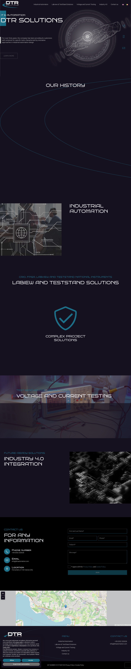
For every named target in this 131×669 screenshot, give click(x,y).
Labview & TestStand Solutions (65, 644)
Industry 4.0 (65, 651)
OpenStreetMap (122, 625)
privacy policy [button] (19, 642)
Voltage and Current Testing (65, 647)
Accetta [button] (30, 660)
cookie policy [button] (6, 647)
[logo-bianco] (10, 4)
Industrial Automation (65, 641)
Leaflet (116, 625)
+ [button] (3, 593)
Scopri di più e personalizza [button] (21, 664)
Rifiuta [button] (12, 660)
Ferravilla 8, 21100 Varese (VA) (22, 570)
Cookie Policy (100, 567)
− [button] (3, 597)
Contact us (65, 654)
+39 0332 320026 (18, 553)
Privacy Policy (88, 567)
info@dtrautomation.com (20, 561)
